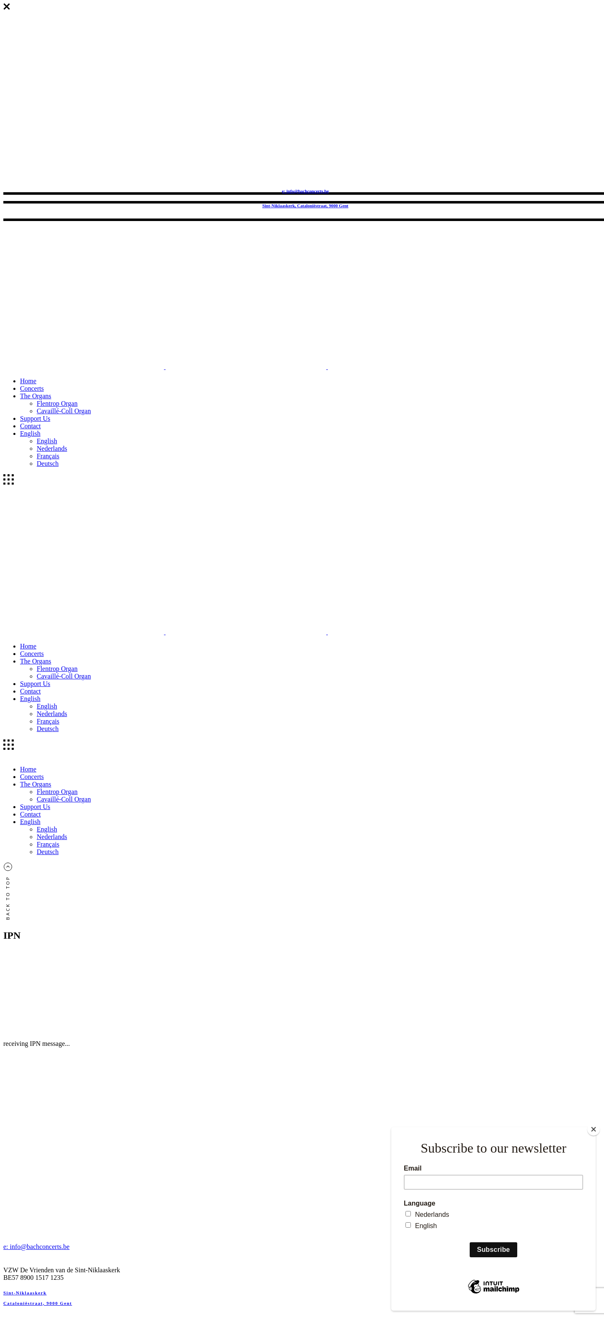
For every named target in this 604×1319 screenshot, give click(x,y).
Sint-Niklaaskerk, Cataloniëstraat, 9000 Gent (305, 205)
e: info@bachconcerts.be (305, 190)
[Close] (593, 1129)
